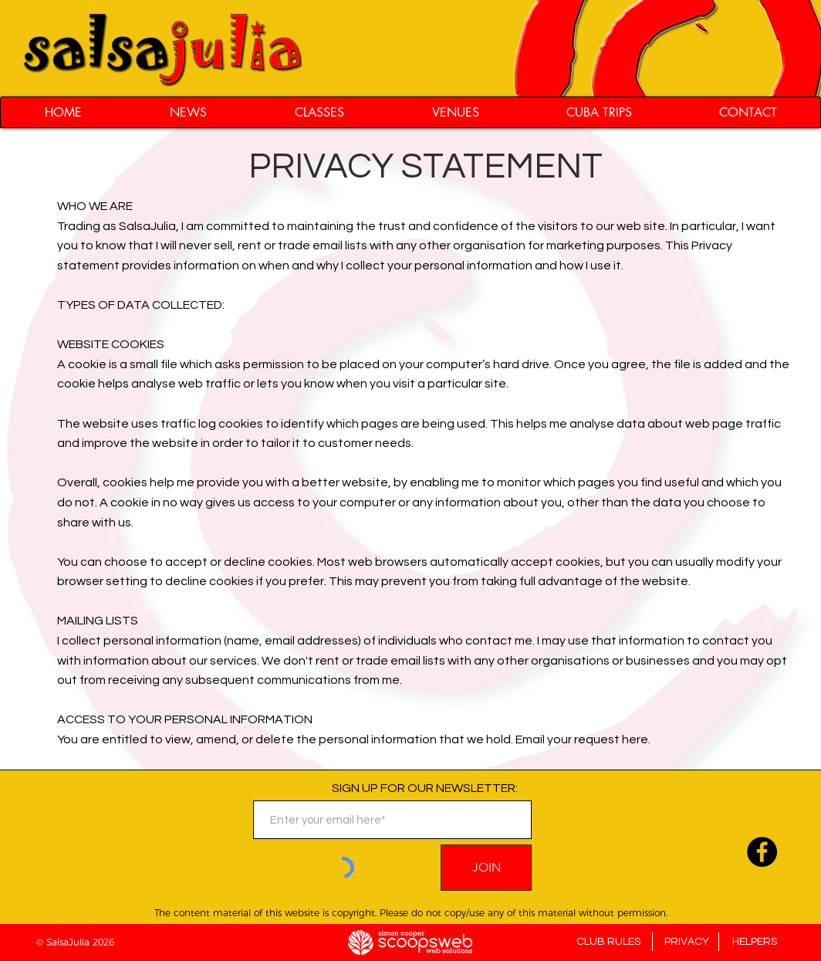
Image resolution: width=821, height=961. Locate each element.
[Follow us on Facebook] (762, 852)
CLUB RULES (608, 941)
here (635, 739)
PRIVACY (686, 941)
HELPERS (754, 941)
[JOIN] (486, 867)
